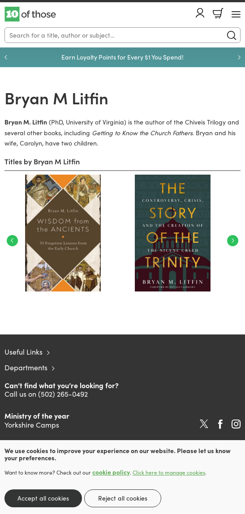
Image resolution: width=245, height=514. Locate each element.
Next (232, 240)
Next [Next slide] (239, 57)
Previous (12, 240)
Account (200, 12)
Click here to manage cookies (169, 472)
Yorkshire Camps (31, 424)
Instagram (236, 424)
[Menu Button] (236, 14)
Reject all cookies (122, 498)
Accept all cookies (43, 498)
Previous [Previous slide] (5, 57)
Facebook (220, 424)
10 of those (30, 14)
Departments (25, 367)
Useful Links (23, 351)
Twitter (204, 424)
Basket (218, 13)
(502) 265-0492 (63, 393)
